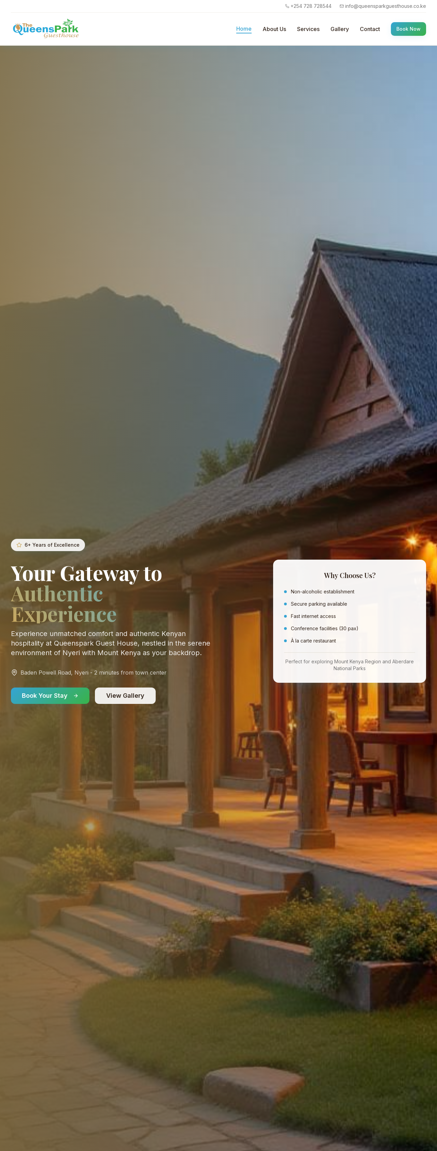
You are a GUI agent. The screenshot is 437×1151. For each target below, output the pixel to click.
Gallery (339, 29)
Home (244, 28)
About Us (274, 29)
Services (308, 29)
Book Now (408, 29)
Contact (370, 29)
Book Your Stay (50, 695)
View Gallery (125, 695)
